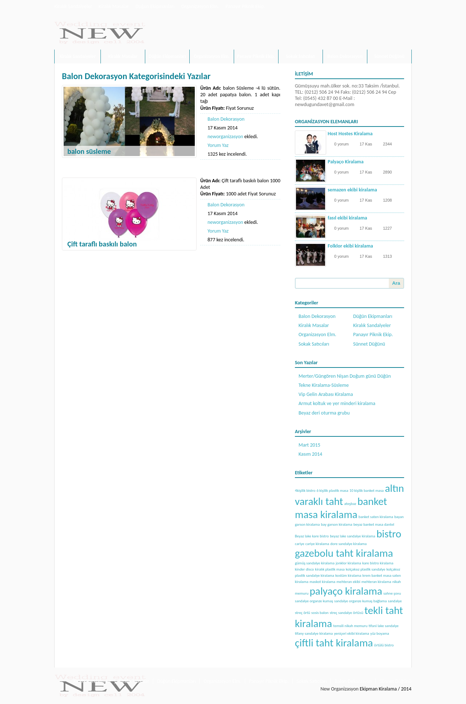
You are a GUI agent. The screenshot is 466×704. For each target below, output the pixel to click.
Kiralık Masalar (114, 6)
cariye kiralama (317, 543)
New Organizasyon (339, 689)
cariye (299, 543)
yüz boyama (379, 633)
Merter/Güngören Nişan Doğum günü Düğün (345, 376)
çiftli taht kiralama (334, 642)
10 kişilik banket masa (367, 490)
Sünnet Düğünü (389, 56)
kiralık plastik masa (329, 569)
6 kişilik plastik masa (332, 490)
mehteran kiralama (376, 581)
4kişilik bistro (305, 490)
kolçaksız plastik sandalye (365, 569)
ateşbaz (350, 503)
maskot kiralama (322, 581)
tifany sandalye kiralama (314, 633)
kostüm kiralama (348, 575)
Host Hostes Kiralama (350, 134)
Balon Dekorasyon (345, 56)
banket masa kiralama (341, 508)
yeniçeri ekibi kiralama (351, 633)
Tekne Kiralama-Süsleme (324, 385)
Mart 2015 (309, 445)
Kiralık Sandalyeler (73, 6)
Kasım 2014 (310, 454)
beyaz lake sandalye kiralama (352, 536)
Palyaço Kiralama (346, 162)
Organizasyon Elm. (200, 6)
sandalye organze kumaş (314, 601)
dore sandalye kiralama (348, 543)
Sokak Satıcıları (300, 56)
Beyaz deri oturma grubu (324, 413)
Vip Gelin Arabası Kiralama (326, 394)
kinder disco (304, 569)
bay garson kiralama (336, 524)
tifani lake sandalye (384, 625)
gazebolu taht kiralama (344, 553)
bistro (388, 533)
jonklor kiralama (348, 563)
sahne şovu (392, 593)
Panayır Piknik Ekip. (245, 6)
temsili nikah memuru (350, 625)
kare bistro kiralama (377, 563)
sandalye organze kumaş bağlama (360, 601)
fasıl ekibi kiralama (347, 218)
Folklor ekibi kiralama (350, 246)
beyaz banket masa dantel (374, 524)
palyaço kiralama (345, 591)
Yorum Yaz (218, 145)
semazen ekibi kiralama (352, 190)
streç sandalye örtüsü (346, 612)
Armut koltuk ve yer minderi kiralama (337, 403)
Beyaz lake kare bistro (312, 536)
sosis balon (319, 612)
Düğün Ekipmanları (154, 6)
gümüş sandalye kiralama (315, 563)
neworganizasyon (225, 136)
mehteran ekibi (348, 581)
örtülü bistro (384, 645)
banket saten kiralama (376, 516)
